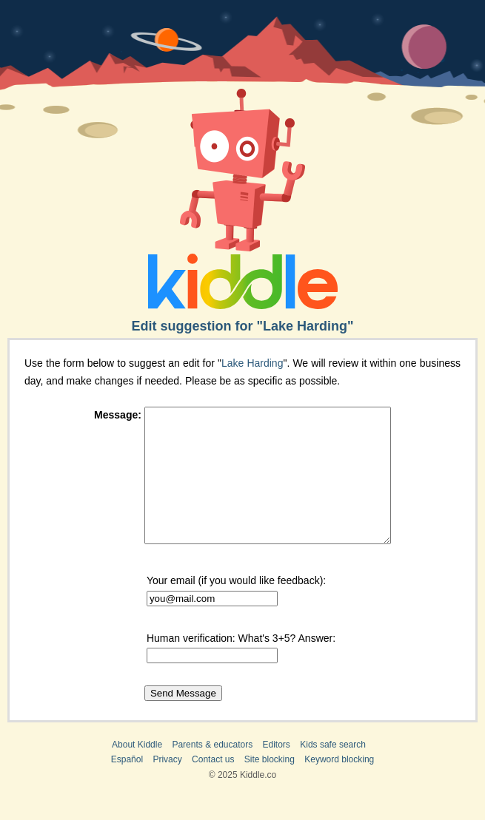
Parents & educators (212, 771)
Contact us (213, 786)
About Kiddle (137, 771)
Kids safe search (333, 771)
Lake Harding (252, 363)
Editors (276, 771)
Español (127, 786)
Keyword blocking (339, 786)
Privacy (167, 786)
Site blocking (269, 786)
